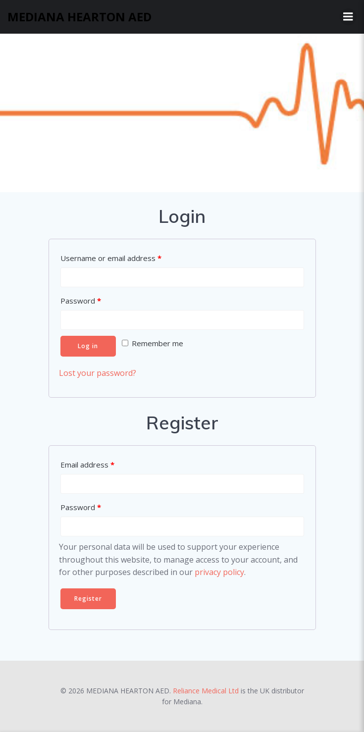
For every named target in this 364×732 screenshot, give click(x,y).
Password (80, 301)
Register (88, 598)
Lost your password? (97, 372)
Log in (88, 346)
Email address (87, 465)
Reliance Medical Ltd (206, 690)
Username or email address (110, 258)
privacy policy (219, 572)
